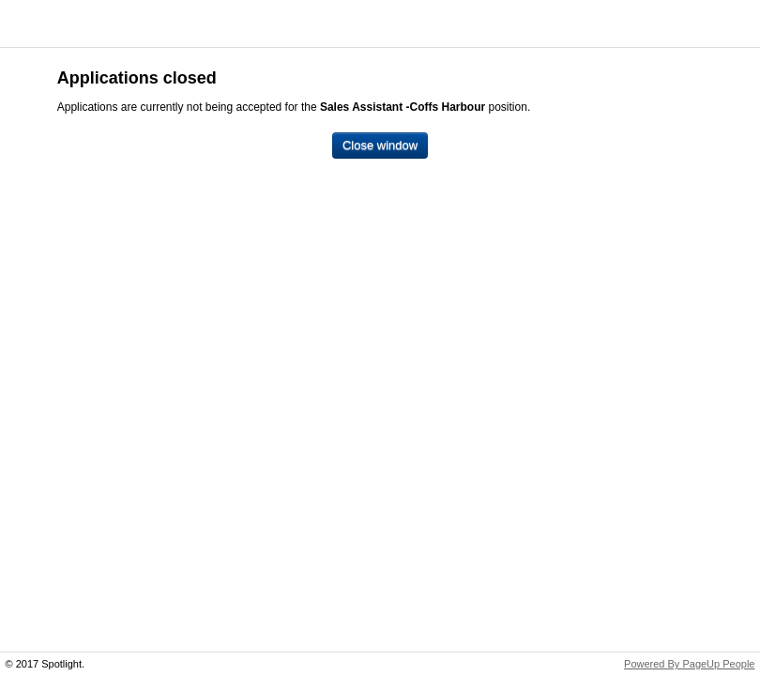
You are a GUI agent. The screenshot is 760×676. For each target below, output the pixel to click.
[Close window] (380, 146)
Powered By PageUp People (689, 663)
